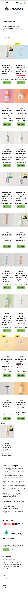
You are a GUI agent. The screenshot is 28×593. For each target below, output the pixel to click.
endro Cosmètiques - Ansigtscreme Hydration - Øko (7, 152)
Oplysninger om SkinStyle (9, 559)
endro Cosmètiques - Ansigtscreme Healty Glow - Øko (21, 111)
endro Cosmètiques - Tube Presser (7, 402)
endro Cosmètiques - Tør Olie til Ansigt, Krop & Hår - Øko (21, 404)
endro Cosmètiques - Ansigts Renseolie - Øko (7, 111)
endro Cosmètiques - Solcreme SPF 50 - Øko (21, 358)
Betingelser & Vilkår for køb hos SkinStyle (12, 564)
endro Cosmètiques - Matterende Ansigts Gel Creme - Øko (7, 316)
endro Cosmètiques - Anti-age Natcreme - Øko (7, 193)
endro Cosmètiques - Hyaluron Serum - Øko (21, 235)
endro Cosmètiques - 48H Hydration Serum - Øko (7, 66)
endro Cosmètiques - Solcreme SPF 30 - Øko (7, 358)
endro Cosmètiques (7, 71)
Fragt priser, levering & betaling (10, 562)
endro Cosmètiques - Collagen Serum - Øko (21, 193)
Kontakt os (5, 568)
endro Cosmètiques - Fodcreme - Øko (7, 234)
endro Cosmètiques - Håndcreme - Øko (21, 273)
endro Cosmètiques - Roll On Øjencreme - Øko (21, 315)
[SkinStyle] (14, 8)
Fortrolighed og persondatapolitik (11, 566)
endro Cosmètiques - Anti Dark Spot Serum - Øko (21, 152)
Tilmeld (5, 549)
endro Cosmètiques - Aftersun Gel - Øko (21, 66)
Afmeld (11, 549)
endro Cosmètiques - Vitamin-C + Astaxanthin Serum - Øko (7, 447)
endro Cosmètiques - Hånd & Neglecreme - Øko (7, 274)
